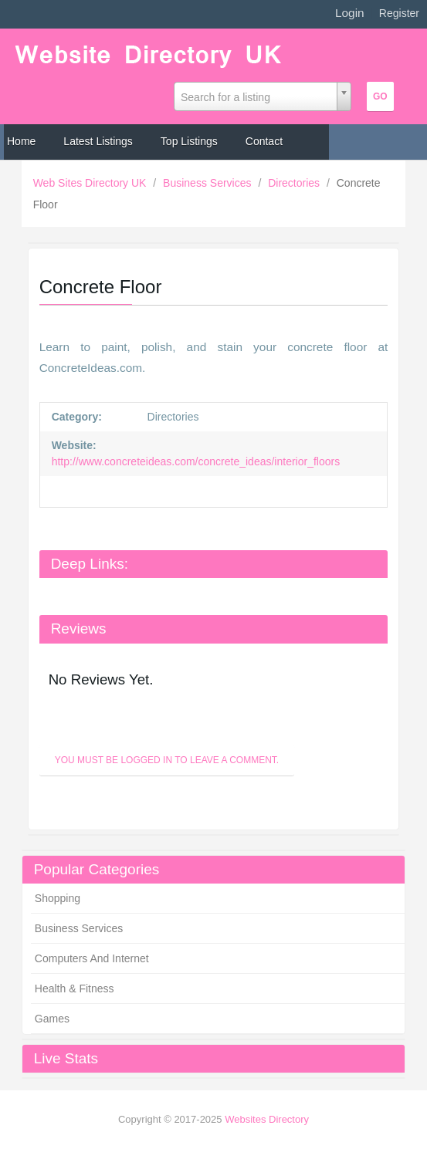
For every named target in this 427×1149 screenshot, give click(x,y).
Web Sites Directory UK (91, 183)
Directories (295, 183)
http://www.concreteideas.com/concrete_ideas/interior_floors (196, 461)
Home (21, 141)
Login (349, 12)
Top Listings (189, 141)
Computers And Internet (92, 958)
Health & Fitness (74, 988)
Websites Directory (267, 1119)
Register (399, 13)
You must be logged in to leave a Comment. (167, 760)
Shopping (57, 898)
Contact (264, 141)
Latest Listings (98, 141)
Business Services (208, 183)
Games (52, 1018)
